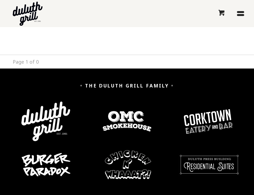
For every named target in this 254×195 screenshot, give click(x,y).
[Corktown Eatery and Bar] (208, 125)
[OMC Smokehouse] (127, 125)
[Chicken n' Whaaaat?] (128, 168)
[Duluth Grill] (45, 125)
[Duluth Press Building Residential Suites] (209, 169)
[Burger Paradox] (46, 168)
